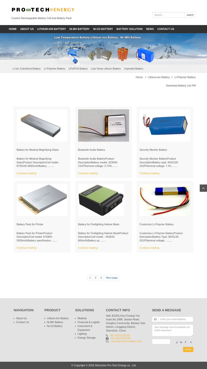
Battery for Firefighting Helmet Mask (98, 224)
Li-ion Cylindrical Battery (27, 68)
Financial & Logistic (89, 322)
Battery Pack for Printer (30, 224)
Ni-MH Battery (79, 29)
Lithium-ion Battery (51, 29)
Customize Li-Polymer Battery (157, 224)
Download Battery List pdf (181, 85)
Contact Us (165, 29)
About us (27, 29)
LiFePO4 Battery (78, 68)
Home (13, 29)
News (150, 29)
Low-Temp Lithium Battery (106, 68)
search (190, 15)
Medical (82, 318)
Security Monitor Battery (153, 149)
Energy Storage (87, 337)
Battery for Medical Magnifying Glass (38, 149)
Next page (112, 277)
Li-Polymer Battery (54, 68)
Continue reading (26, 173)
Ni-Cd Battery (103, 29)
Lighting (82, 333)
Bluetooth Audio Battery (91, 149)
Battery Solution (130, 29)
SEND (188, 349)
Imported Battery (133, 68)
